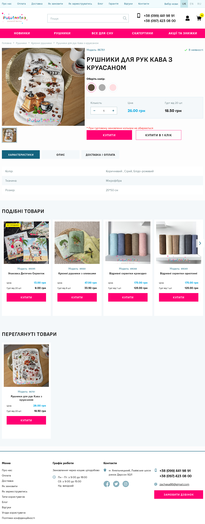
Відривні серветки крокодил (128, 275)
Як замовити (55, 3)
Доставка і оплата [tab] (100, 154)
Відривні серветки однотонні (178, 275)
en (192, 3)
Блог (100, 3)
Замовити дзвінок (179, 482)
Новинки (22, 33)
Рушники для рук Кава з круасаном (26, 393)
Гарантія (113, 3)
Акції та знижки (183, 33)
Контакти (143, 3)
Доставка (36, 3)
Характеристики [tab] (21, 154)
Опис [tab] (60, 154)
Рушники (62, 33)
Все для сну (102, 33)
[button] (198, 208)
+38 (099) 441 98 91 (159, 15)
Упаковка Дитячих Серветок (26, 275)
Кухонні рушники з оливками (77, 275)
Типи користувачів (13, 484)
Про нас (7, 3)
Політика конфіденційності (18, 505)
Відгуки (128, 3)
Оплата (21, 3)
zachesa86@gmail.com (174, 472)
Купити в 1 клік (158, 136)
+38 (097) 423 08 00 (160, 21)
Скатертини (142, 33)
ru (199, 3)
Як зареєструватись (80, 3)
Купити (109, 136)
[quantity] (94, 110)
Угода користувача (14, 500)
